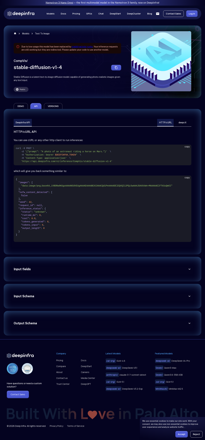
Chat (101, 13)
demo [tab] (21, 106)
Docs (63, 13)
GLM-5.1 (115, 382)
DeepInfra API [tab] (23, 122)
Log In (192, 13)
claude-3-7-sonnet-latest (126, 375)
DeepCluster (134, 13)
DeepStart (115, 13)
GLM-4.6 (115, 361)
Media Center (88, 378)
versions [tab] (53, 106)
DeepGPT (86, 383)
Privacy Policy (56, 425)
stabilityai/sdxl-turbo (82, 46)
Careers (85, 372)
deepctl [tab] (182, 122)
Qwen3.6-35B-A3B (168, 375)
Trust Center (63, 383)
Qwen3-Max (165, 368)
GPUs (89, 13)
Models (51, 13)
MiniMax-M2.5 (169, 389)
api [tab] (36, 106)
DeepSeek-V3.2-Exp (124, 389)
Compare (61, 366)
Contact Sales (173, 13)
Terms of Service (75, 425)
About (59, 372)
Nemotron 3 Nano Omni (59, 2)
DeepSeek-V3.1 (121, 368)
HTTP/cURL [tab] (165, 122)
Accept (181, 434)
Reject (196, 434)
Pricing (76, 13)
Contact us (62, 378)
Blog (149, 13)
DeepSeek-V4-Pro (172, 361)
